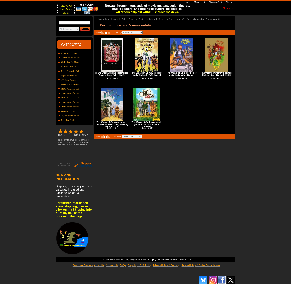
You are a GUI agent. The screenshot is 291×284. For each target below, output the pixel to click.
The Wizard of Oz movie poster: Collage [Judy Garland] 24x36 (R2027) (216, 75)
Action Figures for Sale (70, 57)
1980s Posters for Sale (70, 102)
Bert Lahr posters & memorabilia (204, 19)
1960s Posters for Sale (70, 93)
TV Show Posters (68, 80)
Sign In (228, 2)
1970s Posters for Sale (70, 98)
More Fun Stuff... (68, 120)
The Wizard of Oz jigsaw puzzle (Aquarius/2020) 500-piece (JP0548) (147, 124)
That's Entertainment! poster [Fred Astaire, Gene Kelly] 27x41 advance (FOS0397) (111, 75)
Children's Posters (68, 66)
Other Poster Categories (71, 84)
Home (187, 2)
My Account (199, 2)
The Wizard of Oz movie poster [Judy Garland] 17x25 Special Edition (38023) (147, 75)
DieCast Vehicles (68, 111)
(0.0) (230, 8)
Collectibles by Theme (70, 62)
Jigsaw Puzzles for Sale (71, 115)
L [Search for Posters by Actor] (170, 19)
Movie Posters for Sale (70, 53)
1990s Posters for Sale (70, 107)
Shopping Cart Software (158, 259)
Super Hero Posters (69, 75)
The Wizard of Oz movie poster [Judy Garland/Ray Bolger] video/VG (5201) (182, 75)
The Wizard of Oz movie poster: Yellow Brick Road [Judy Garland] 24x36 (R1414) (111, 124)
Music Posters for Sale (70, 71)
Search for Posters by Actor (141, 19)
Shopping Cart (215, 2)
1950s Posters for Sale (70, 89)
